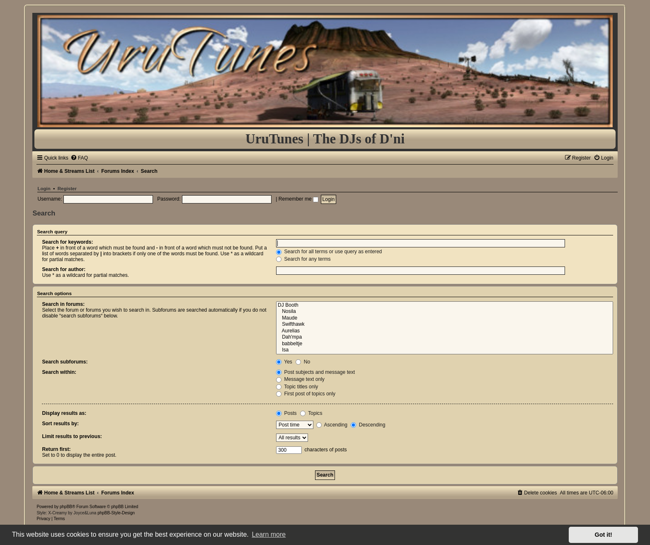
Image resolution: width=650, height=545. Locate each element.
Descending (368, 425)
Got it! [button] (603, 534)
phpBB (66, 506)
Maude (444, 318)
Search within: (59, 372)
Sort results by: (60, 423)
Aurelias (444, 331)
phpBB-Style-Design (116, 513)
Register (67, 188)
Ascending (331, 425)
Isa (444, 350)
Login (43, 188)
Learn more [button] (269, 534)
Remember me (298, 199)
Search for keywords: (67, 242)
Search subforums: (64, 362)
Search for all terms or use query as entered (329, 251)
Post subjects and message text (315, 372)
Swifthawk (444, 324)
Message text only (300, 379)
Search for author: (63, 269)
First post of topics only (305, 394)
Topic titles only (297, 387)
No (303, 362)
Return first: (56, 449)
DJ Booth (444, 305)
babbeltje (444, 344)
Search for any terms (303, 259)
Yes (284, 362)
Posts (286, 413)
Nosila (444, 311)
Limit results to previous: (72, 436)
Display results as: (64, 413)
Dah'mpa (444, 337)
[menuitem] (79, 158)
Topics (311, 413)
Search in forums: (63, 304)
